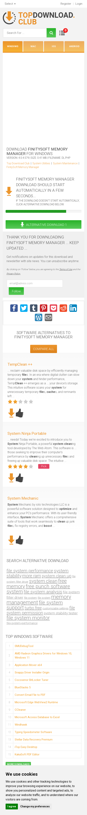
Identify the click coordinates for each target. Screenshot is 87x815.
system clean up (56, 575)
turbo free (33, 608)
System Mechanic (22, 498)
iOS (54, 46)
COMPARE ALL (43, 349)
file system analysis (43, 591)
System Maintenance (65, 163)
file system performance (30, 570)
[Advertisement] (43, 98)
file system (30, 597)
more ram (31, 575)
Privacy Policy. (13, 273)
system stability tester (61, 613)
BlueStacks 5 (23, 687)
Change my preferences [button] (35, 806)
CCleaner (20, 709)
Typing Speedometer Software (33, 732)
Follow (16, 291)
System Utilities (41, 163)
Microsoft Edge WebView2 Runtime (36, 702)
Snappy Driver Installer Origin (32, 672)
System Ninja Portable (26, 433)
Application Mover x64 (28, 665)
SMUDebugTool (24, 646)
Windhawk (21, 724)
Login (78, 3)
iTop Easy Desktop (26, 746)
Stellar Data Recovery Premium (34, 739)
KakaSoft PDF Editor (27, 754)
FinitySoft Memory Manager (23, 167)
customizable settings (55, 608)
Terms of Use (65, 269)
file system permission (41, 610)
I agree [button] (11, 806)
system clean (43, 581)
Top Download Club (18, 163)
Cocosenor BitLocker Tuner (31, 679)
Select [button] (10, 3)
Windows (12, 46)
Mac (33, 46)
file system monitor (28, 618)
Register (66, 3)
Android (74, 46)
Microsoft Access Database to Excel (37, 717)
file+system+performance (22, 623)
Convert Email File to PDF (30, 694)
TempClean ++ (19, 364)
